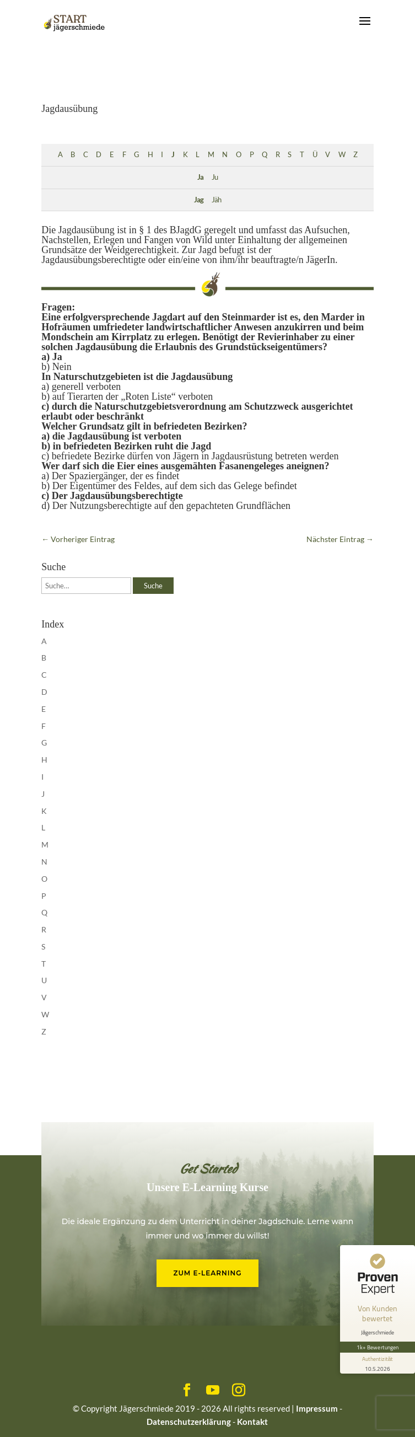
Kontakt (252, 1422)
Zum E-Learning (207, 1273)
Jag (198, 200)
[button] (20, 1417)
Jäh (216, 200)
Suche (153, 585)
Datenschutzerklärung (189, 1422)
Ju (215, 177)
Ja (200, 177)
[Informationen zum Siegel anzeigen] (377, 1363)
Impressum (317, 1408)
